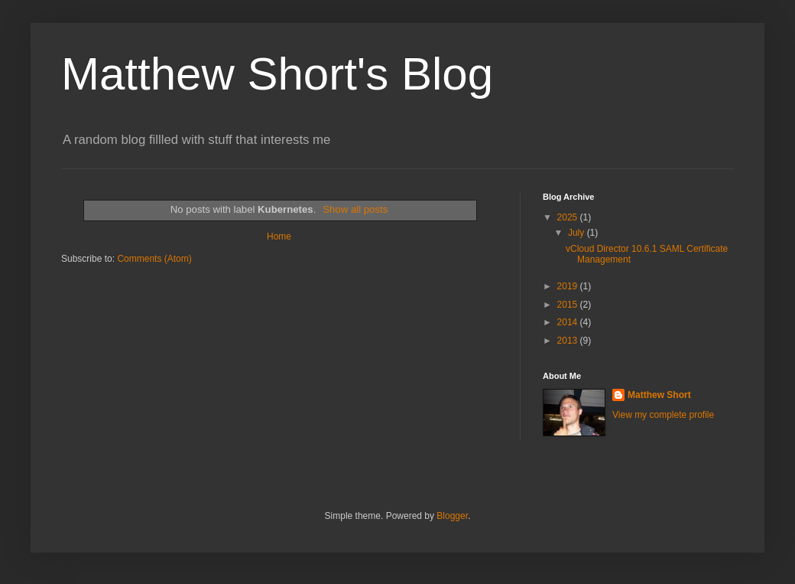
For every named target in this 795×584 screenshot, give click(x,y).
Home (279, 236)
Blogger (452, 516)
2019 (568, 286)
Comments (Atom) (154, 258)
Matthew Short (659, 395)
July (577, 232)
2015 (568, 304)
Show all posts (355, 209)
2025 (568, 217)
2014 (568, 322)
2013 (568, 340)
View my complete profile (663, 414)
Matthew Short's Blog (277, 74)
